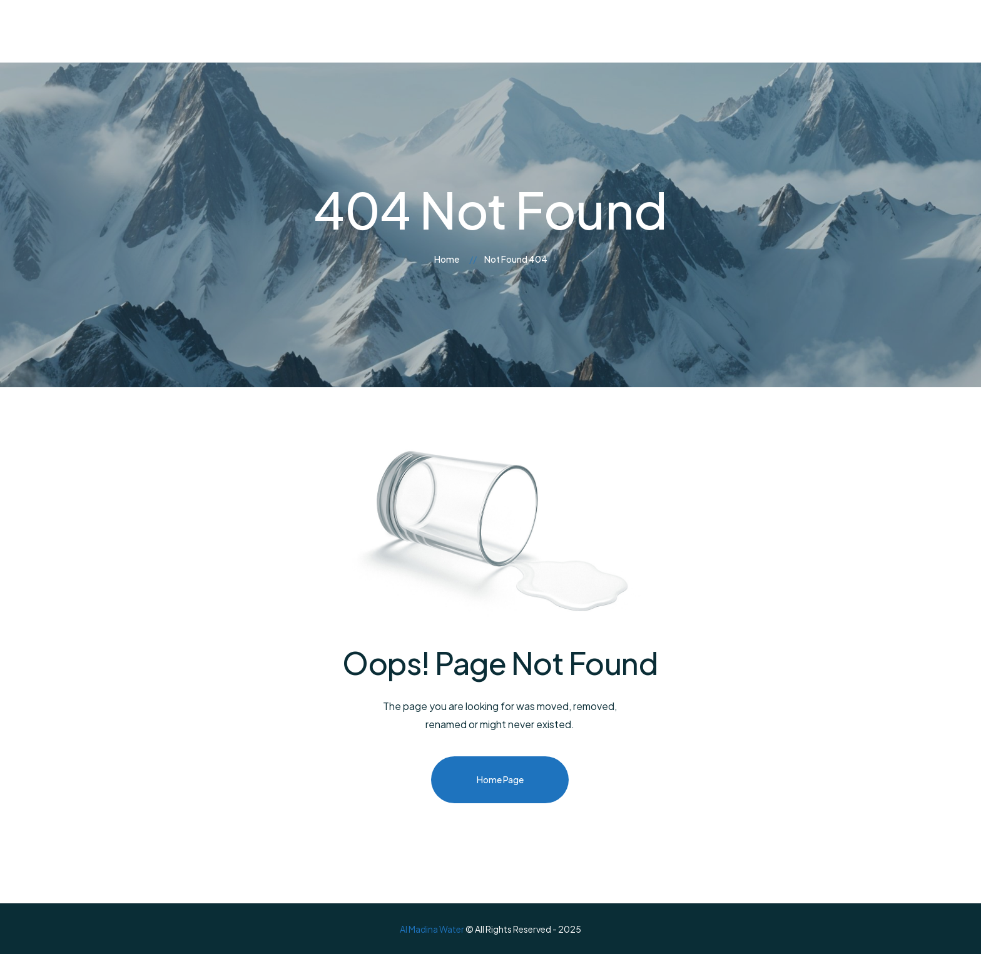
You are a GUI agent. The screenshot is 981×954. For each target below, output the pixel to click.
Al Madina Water (432, 929)
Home (446, 259)
